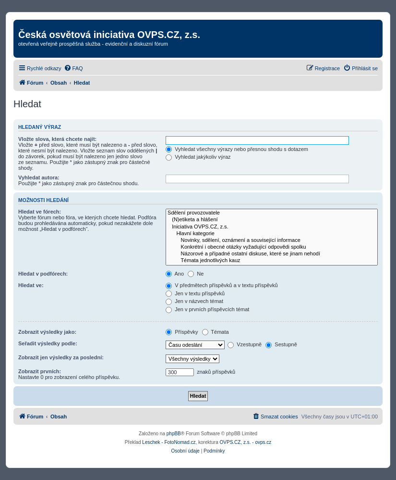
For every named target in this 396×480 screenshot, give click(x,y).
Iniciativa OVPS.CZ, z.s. (272, 227)
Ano (175, 274)
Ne (196, 274)
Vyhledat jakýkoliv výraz (198, 157)
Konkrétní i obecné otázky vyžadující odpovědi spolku (272, 247)
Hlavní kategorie (272, 233)
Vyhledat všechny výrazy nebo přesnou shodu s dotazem (237, 149)
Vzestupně (245, 344)
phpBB (174, 433)
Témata (215, 332)
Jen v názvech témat (194, 301)
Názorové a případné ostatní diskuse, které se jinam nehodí (272, 254)
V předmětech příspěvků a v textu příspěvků (222, 285)
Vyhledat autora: (39, 177)
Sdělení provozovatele (272, 213)
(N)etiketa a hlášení (272, 219)
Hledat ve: (31, 285)
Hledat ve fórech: (39, 212)
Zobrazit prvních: (39, 371)
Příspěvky (182, 332)
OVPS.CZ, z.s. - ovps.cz (246, 442)
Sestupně (281, 344)
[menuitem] (73, 68)
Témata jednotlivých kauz (272, 260)
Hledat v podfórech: (43, 274)
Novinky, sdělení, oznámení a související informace (272, 240)
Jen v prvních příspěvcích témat (207, 309)
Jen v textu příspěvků (195, 293)
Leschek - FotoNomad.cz (168, 442)
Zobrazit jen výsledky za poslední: (61, 357)
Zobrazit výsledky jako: (47, 332)
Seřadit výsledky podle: (47, 343)
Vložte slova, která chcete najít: (57, 139)
